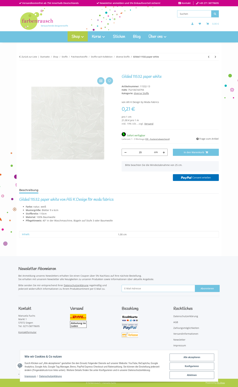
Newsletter (179, 339)
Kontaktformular (27, 332)
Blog (136, 36)
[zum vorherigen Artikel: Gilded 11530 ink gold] (208, 56)
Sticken (119, 36)
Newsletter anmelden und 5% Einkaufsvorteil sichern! (129, 3)
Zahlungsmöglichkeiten (186, 327)
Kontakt (186, 3)
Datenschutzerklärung (51, 376)
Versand (148, 123)
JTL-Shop (221, 382)
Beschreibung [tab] (28, 190)
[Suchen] (194, 13)
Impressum (31, 376)
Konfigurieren (191, 366)
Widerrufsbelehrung (184, 351)
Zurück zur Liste (29, 56)
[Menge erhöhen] (163, 152)
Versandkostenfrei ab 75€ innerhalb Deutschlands (50, 3)
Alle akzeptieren (191, 358)
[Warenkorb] (212, 23)
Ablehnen (191, 375)
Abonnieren (207, 288)
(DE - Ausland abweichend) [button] (157, 139)
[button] (192, 23)
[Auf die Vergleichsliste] (100, 80)
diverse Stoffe (141, 93)
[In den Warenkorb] (21, 73)
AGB (175, 322)
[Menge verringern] (125, 152)
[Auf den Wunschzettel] (109, 80)
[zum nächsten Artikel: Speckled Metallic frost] (215, 56)
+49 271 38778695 (208, 3)
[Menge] (140, 152)
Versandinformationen (185, 333)
